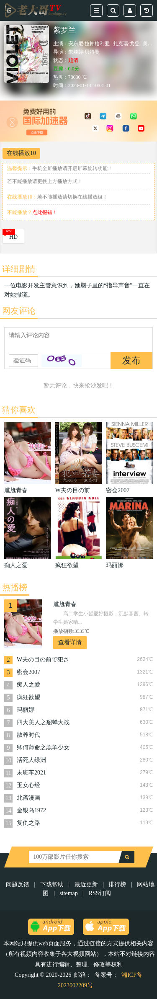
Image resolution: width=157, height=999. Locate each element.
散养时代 (28, 735)
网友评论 (19, 310)
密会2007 (28, 672)
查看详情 (70, 642)
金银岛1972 (31, 810)
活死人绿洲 (31, 760)
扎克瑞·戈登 (126, 43)
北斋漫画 (28, 798)
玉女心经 (28, 785)
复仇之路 (28, 823)
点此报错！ (44, 212)
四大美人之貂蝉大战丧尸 (43, 723)
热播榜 (14, 587)
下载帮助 (52, 884)
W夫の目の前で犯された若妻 (43, 660)
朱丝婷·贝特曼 (84, 52)
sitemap (68, 893)
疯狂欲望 (28, 697)
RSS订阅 (100, 893)
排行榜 (117, 884)
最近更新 (86, 884)
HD (13, 237)
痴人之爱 (28, 684)
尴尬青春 (65, 604)
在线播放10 (21, 153)
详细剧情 (19, 269)
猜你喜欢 (19, 409)
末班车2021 (31, 772)
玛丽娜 (25, 710)
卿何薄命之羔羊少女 (43, 747)
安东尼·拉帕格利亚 (89, 43)
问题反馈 (18, 884)
